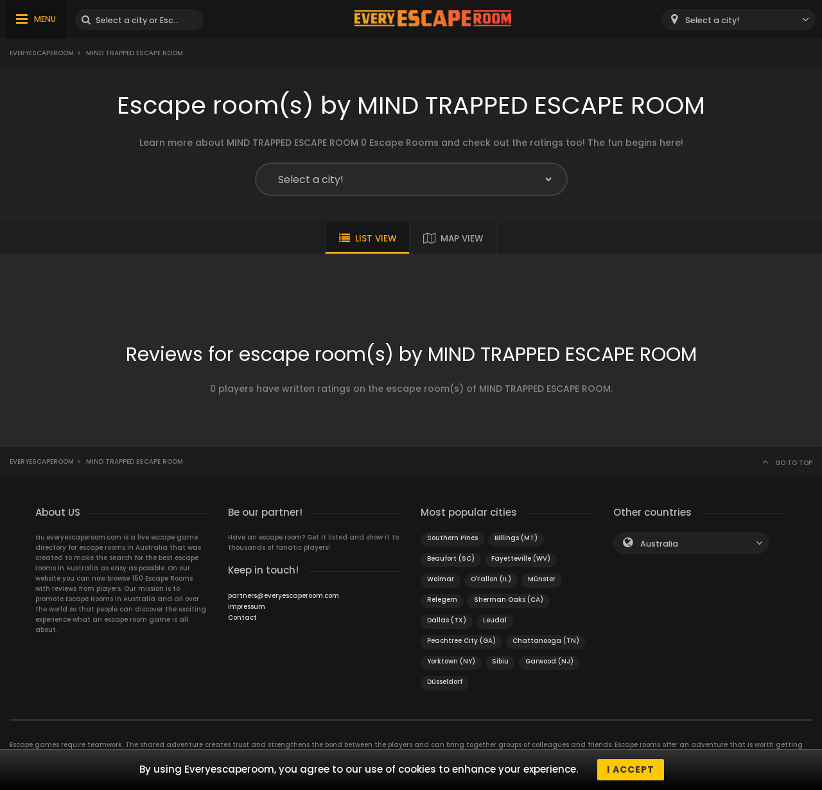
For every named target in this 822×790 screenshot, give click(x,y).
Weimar (440, 579)
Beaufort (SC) (451, 558)
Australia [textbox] (659, 543)
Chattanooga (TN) (545, 640)
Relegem (442, 599)
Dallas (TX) (446, 620)
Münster (541, 579)
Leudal (495, 620)
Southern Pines (452, 538)
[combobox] (738, 19)
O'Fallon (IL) (491, 579)
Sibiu (500, 661)
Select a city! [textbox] (712, 20)
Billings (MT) (516, 538)
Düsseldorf (444, 682)
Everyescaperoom (42, 53)
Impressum (246, 606)
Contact (242, 617)
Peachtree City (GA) (461, 640)
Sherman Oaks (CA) (508, 599)
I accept (630, 769)
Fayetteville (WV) (520, 558)
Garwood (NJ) (549, 661)
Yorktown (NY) (451, 661)
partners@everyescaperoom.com (283, 596)
